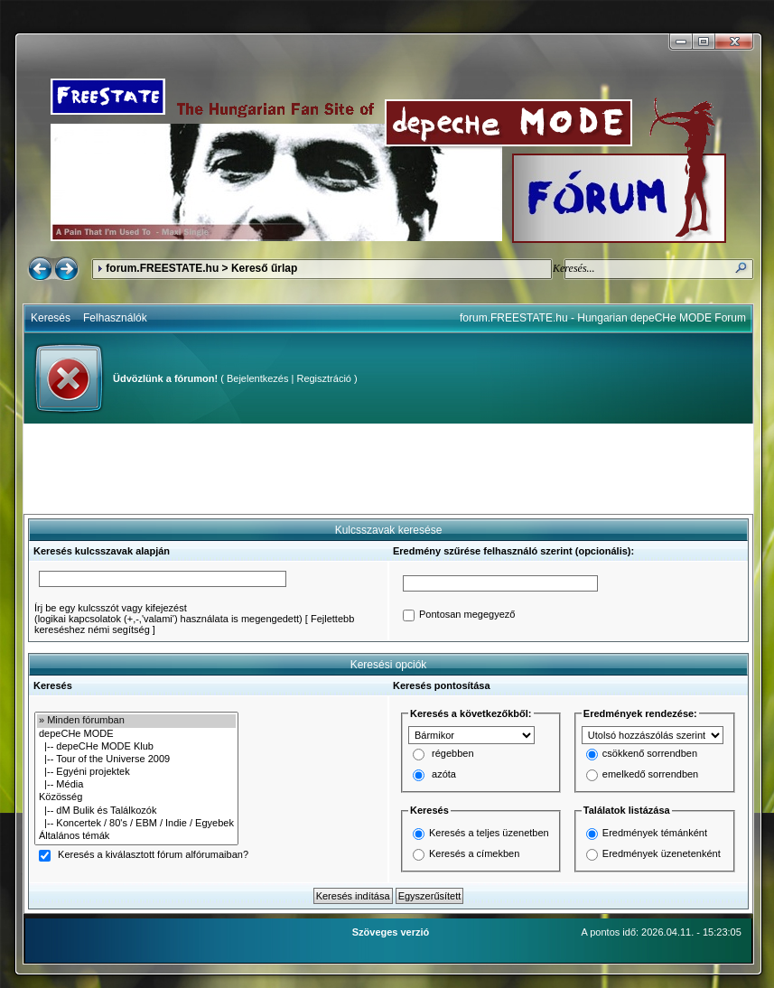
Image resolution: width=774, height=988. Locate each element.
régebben (453, 754)
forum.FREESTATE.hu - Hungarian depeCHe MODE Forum (603, 318)
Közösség (136, 797)
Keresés (50, 318)
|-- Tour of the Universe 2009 (136, 759)
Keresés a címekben (474, 853)
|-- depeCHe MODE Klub (136, 747)
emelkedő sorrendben (650, 774)
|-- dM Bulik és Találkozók (136, 811)
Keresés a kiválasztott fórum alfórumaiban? (153, 855)
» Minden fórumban (136, 720)
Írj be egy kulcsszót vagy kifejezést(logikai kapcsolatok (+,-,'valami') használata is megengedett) (168, 613)
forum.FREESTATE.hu (162, 268)
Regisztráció (323, 378)
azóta (444, 774)
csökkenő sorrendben (649, 754)
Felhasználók (115, 318)
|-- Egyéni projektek (136, 772)
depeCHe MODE (136, 734)
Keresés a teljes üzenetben (489, 832)
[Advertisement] (388, 468)
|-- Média (136, 784)
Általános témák (136, 836)
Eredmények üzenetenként (661, 853)
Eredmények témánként (654, 832)
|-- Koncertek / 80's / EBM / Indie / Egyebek (136, 823)
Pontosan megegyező (467, 615)
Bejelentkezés (258, 378)
